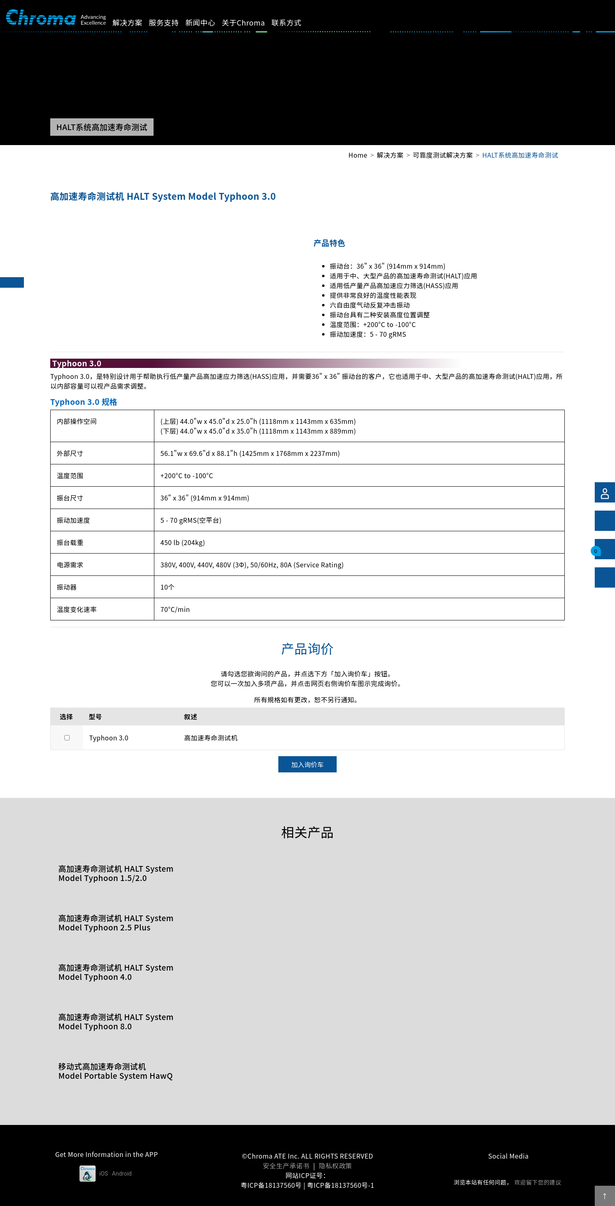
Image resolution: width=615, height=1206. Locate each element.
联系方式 (296, 22)
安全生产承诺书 (286, 1165)
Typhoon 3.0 (108, 737)
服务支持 (173, 22)
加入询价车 (307, 764)
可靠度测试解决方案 (443, 155)
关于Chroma (252, 22)
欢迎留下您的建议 (537, 1182)
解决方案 (137, 22)
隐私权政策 (335, 1165)
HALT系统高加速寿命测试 (520, 155)
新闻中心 (209, 22)
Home (357, 155)
